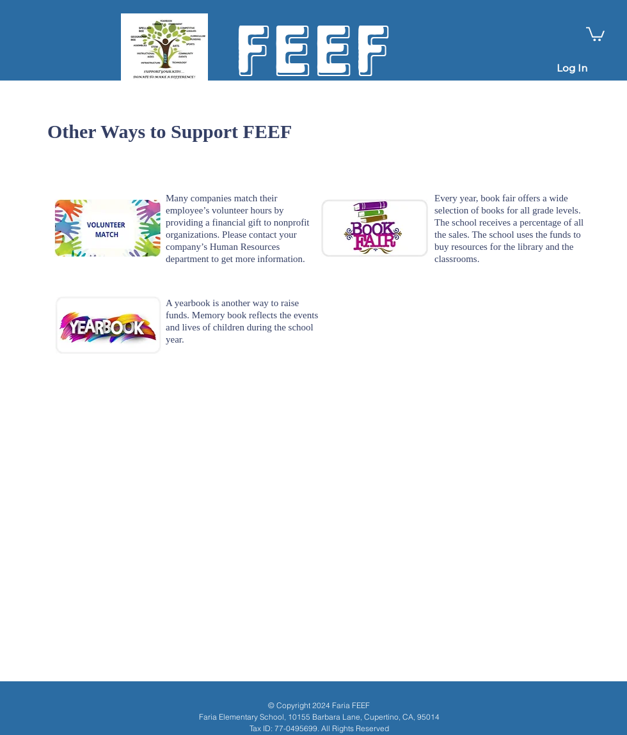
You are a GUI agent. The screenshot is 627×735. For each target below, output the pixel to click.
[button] (595, 33)
